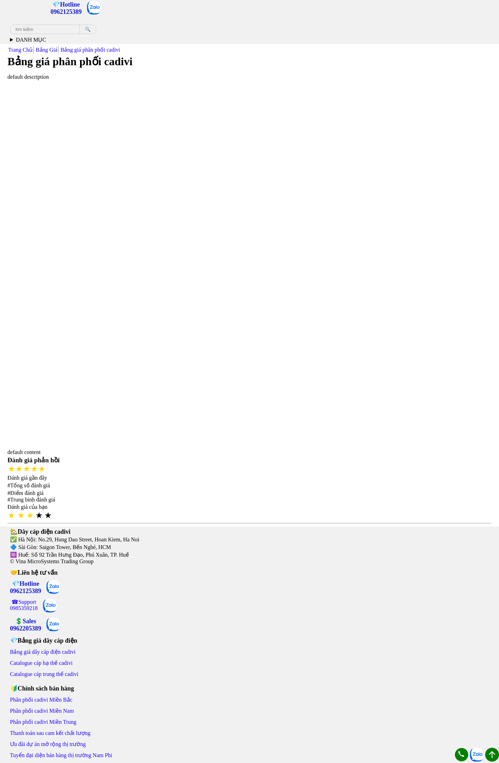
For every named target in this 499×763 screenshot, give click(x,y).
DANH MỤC (31, 40)
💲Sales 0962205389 (25, 625)
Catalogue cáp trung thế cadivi (44, 674)
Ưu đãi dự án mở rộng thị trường (48, 744)
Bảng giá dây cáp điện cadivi (43, 652)
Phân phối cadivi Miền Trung (43, 722)
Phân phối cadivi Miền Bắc (41, 700)
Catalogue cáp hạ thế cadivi (41, 663)
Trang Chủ (20, 50)
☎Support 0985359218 (24, 605)
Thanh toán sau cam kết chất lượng (50, 733)
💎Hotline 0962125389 (25, 587)
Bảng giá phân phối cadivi (90, 50)
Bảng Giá (47, 50)
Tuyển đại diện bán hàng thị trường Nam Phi (61, 755)
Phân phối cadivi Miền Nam (42, 711)
